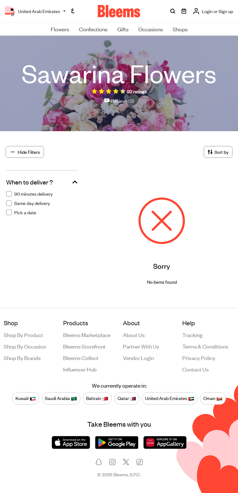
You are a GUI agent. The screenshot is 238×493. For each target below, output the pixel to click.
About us (134, 334)
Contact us (195, 369)
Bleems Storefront (84, 346)
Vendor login (138, 357)
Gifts (122, 29)
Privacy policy (198, 357)
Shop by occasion (25, 346)
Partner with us (141, 346)
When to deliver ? (29, 182)
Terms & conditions (205, 346)
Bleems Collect (80, 357)
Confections (93, 29)
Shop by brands (22, 357)
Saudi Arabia (61, 398)
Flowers (60, 29)
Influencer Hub (80, 369)
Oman (213, 398)
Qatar (127, 398)
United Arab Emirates (169, 398)
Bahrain (97, 398)
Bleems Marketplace (86, 334)
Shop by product (23, 334)
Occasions (150, 29)
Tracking (192, 334)
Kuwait (25, 398)
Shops (180, 29)
